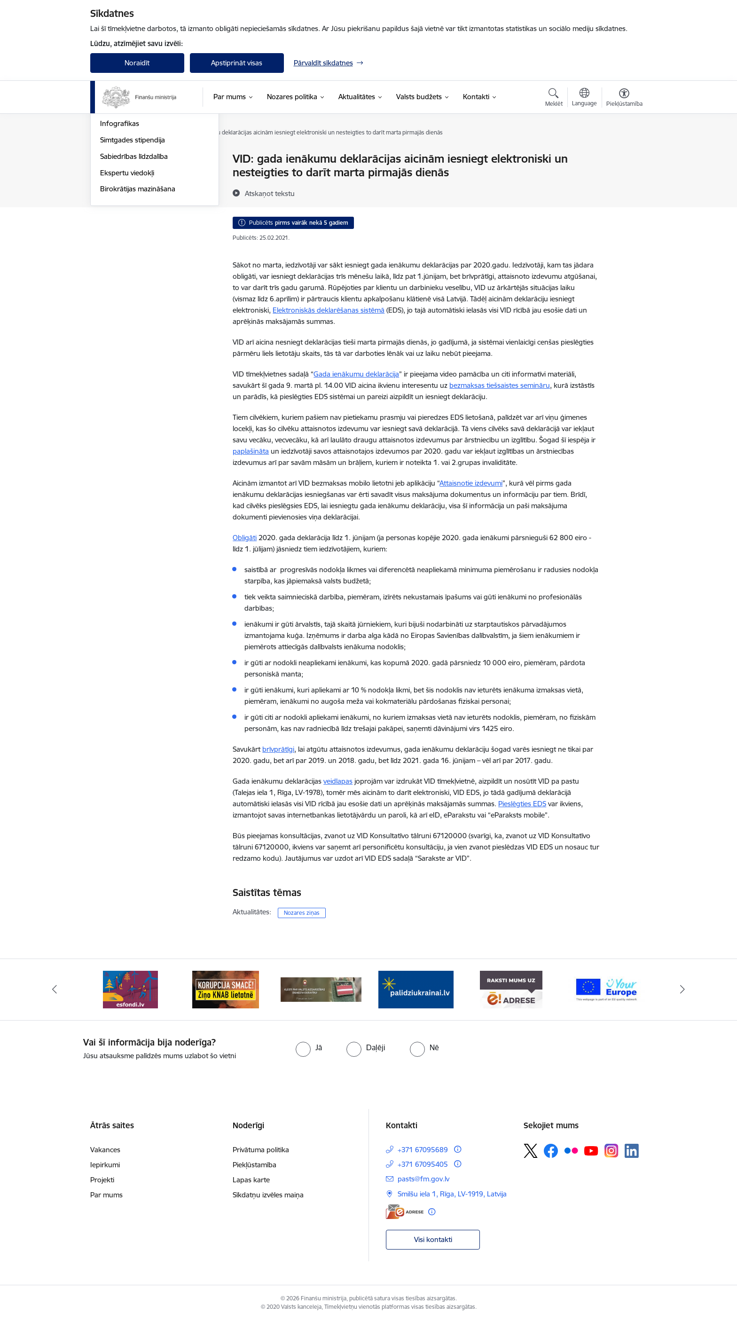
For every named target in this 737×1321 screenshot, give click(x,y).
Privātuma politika (261, 1149)
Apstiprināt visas (236, 62)
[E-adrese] (404, 1211)
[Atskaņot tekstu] (270, 193)
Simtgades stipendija (132, 240)
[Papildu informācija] (457, 1149)
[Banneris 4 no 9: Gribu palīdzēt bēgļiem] (416, 988)
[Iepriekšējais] (54, 989)
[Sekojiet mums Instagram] (611, 1150)
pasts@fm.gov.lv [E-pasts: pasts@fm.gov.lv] (423, 1178)
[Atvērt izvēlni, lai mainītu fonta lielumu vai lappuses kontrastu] (624, 98)
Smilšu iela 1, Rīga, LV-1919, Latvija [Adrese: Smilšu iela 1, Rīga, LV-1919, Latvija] (452, 1193)
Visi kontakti (433, 1239)
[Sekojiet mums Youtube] (591, 1150)
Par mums (106, 1194)
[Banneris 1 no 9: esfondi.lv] (130, 988)
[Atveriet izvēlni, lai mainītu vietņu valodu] (584, 98)
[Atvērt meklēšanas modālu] (554, 98)
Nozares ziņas (122, 192)
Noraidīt (137, 62)
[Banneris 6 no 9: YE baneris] (606, 988)
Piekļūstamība (254, 1164)
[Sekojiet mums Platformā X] (531, 1151)
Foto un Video (122, 208)
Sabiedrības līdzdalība (134, 257)
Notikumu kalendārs (132, 159)
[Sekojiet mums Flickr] (571, 1150)
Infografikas (119, 224)
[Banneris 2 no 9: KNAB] (225, 988)
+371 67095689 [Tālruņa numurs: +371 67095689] (423, 1149)
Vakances (105, 1149)
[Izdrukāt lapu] (624, 154)
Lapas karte (251, 1179)
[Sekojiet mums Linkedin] (632, 1151)
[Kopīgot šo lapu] (624, 178)
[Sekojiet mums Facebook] (551, 1151)
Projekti (102, 1179)
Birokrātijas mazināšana (137, 290)
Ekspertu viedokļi (127, 273)
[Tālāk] (683, 989)
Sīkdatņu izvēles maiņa (268, 1194)
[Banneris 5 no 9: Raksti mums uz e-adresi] (511, 988)
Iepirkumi (105, 1164)
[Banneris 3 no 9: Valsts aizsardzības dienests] (321, 988)
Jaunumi (113, 175)
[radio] (309, 1047)
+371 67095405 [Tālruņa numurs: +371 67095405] (423, 1164)
